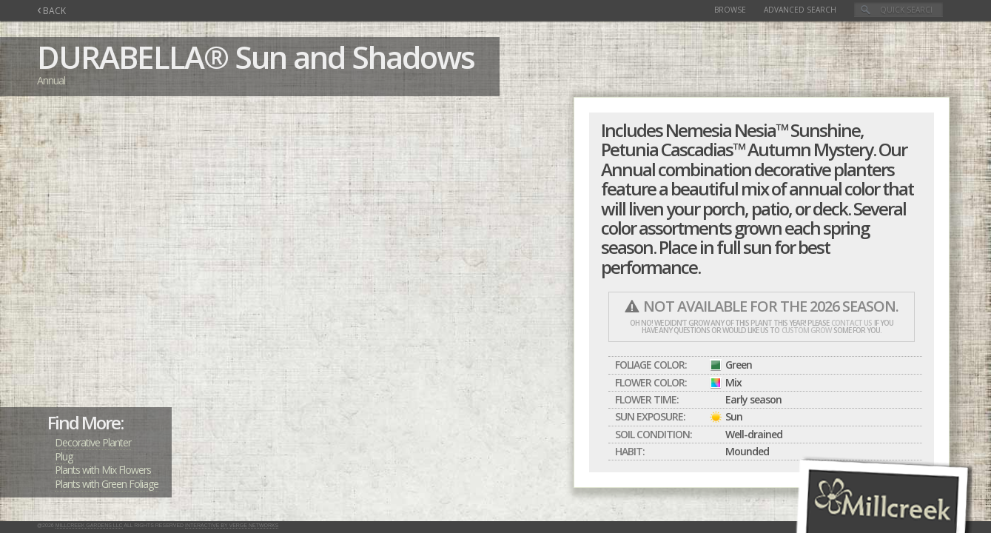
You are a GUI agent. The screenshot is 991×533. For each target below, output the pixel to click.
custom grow (806, 330)
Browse (730, 9)
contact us (851, 323)
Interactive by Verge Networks (231, 525)
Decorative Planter (93, 442)
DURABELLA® (132, 57)
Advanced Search (800, 9)
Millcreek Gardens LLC (89, 525)
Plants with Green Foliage (106, 484)
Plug (64, 456)
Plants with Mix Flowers (103, 470)
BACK (51, 10)
